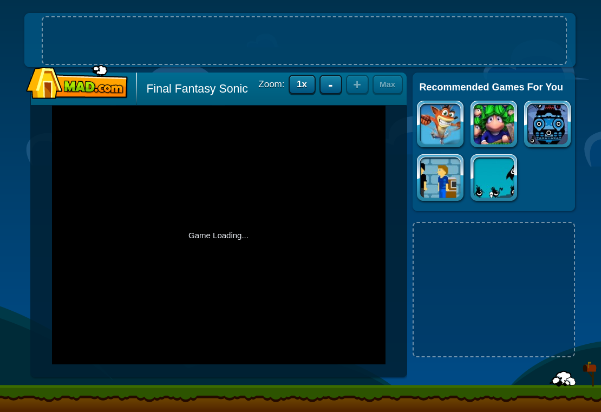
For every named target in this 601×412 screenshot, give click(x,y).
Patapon (548, 125)
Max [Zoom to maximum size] (387, 84)
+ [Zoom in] (357, 84)
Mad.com (74, 82)
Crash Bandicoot (441, 125)
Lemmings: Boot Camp (494, 125)
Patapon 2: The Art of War (494, 179)
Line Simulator (441, 179)
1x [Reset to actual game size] (302, 84)
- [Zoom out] (330, 84)
